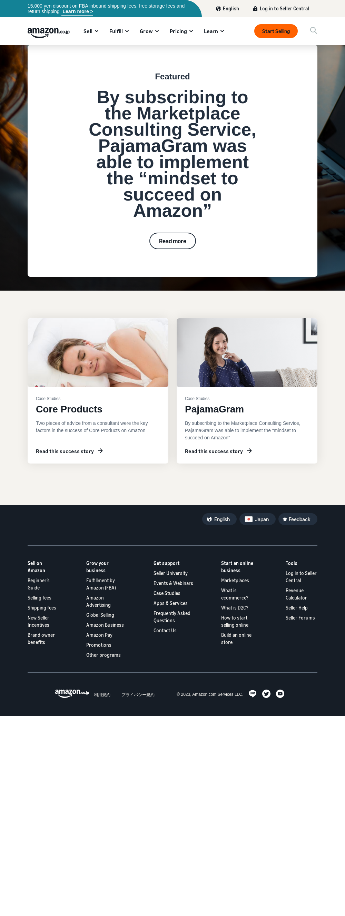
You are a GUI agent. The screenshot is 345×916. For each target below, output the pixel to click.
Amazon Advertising (98, 601)
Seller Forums (300, 618)
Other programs (103, 655)
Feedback (299, 519)
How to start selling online (234, 621)
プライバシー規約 (138, 694)
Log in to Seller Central (284, 8)
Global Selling (100, 615)
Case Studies (167, 593)
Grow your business (97, 566)
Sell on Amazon (36, 566)
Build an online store (236, 638)
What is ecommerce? (234, 594)
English (231, 8)
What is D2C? (234, 608)
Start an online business (237, 566)
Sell (87, 31)
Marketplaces (235, 580)
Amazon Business (105, 625)
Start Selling (276, 31)
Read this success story (65, 451)
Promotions (98, 645)
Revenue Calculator (296, 594)
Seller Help (297, 608)
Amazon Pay (99, 635)
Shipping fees (42, 608)
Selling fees (39, 598)
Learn (211, 31)
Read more (172, 241)
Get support (167, 563)
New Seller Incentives (38, 621)
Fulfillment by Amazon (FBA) (101, 584)
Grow (146, 31)
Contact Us (165, 630)
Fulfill (116, 31)
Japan (262, 519)
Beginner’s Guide (39, 584)
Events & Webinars (173, 583)
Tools (291, 563)
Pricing (178, 31)
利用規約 (102, 694)
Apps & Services (171, 603)
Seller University (171, 573)
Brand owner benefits (41, 638)
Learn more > (77, 11)
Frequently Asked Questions (172, 616)
